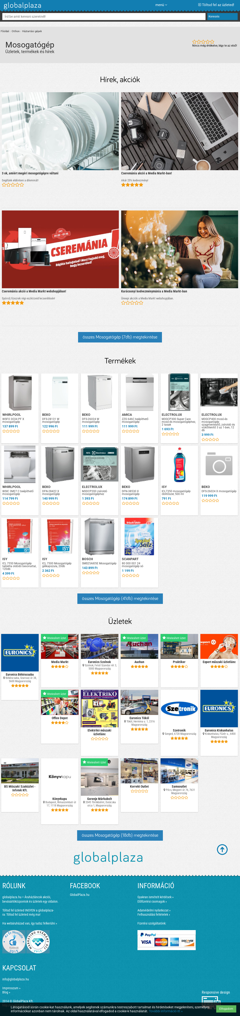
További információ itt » (166, 1011)
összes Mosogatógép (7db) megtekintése (120, 337)
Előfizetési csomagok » (152, 901)
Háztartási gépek (32, 31)
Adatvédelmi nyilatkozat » (154, 910)
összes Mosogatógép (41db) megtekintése (120, 598)
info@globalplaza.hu (15, 979)
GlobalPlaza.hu (79, 895)
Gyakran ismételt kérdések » (155, 897)
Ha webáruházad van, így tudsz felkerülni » (29, 923)
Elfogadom (226, 1008)
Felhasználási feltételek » (153, 914)
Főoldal (5, 31)
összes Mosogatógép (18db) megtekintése (120, 835)
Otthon (16, 31)
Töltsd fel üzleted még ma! (23, 914)
